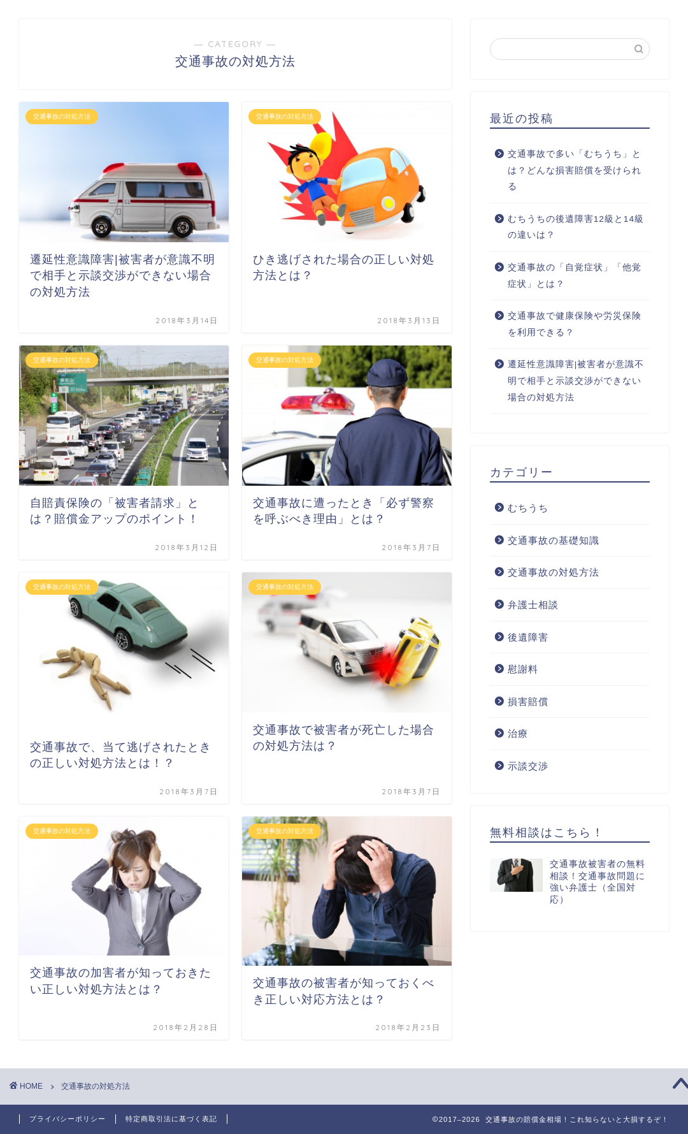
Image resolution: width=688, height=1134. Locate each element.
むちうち (528, 507)
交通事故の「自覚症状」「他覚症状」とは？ (574, 276)
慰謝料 (523, 669)
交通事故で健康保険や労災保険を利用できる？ (574, 324)
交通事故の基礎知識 (553, 540)
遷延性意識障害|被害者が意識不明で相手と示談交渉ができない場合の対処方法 (576, 381)
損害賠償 (528, 701)
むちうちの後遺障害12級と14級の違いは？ (576, 227)
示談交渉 (528, 765)
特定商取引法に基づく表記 (171, 1119)
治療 (518, 733)
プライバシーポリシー (67, 1119)
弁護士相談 (533, 604)
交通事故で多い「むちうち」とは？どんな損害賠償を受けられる (574, 170)
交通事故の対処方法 (553, 572)
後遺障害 (528, 637)
